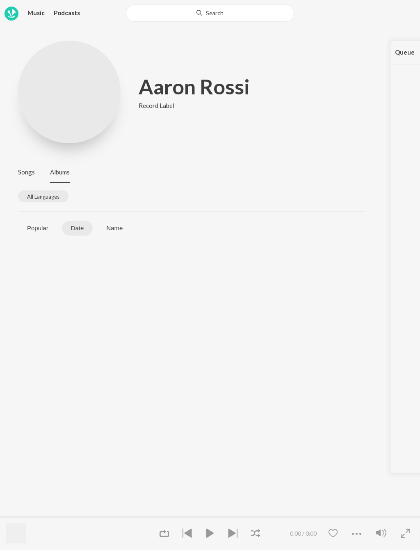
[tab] (43, 196)
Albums (60, 172)
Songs (26, 172)
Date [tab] (77, 228)
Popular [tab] (37, 228)
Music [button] (36, 12)
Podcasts (67, 12)
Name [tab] (114, 228)
